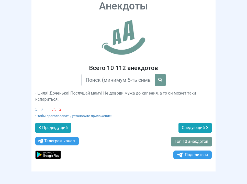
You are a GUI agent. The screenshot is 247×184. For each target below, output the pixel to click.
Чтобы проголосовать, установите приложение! (73, 116)
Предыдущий (53, 127)
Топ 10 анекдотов (191, 141)
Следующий (195, 127)
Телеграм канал (56, 141)
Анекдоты (123, 6)
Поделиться (192, 155)
